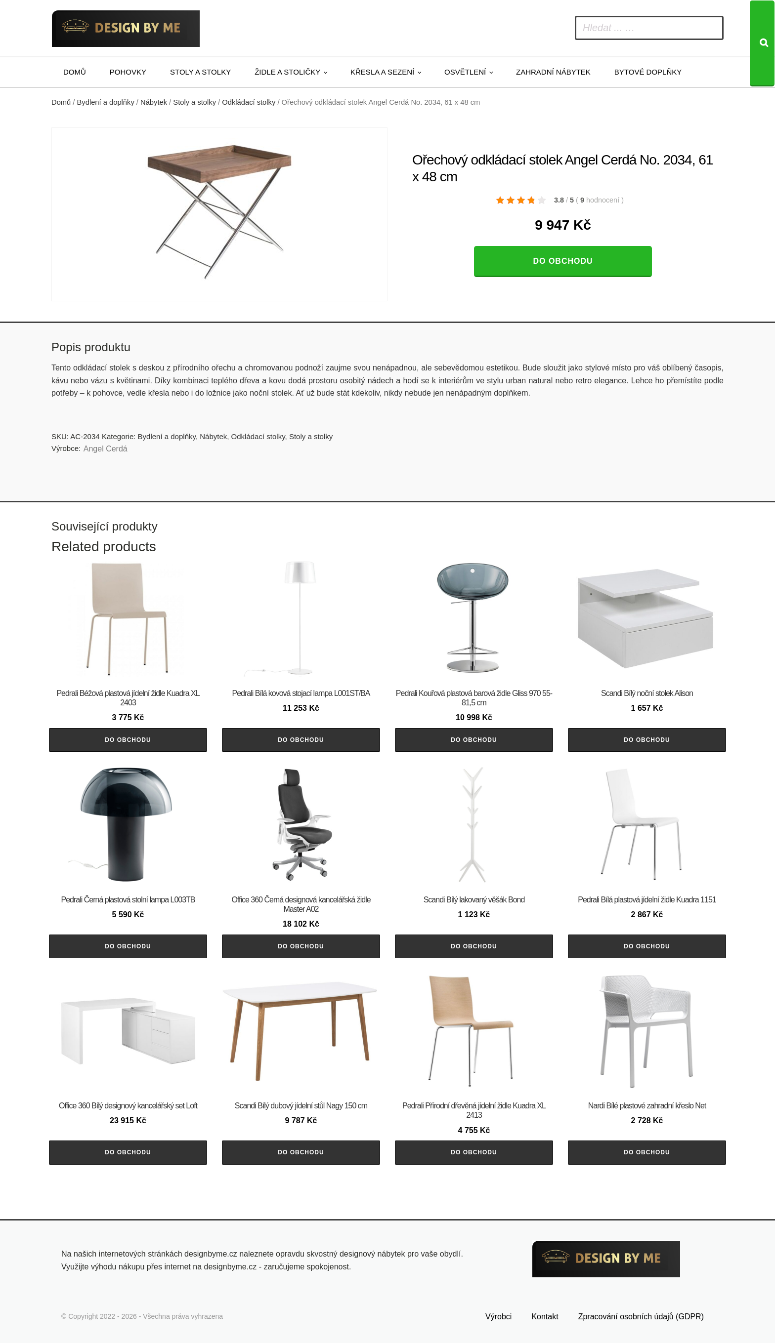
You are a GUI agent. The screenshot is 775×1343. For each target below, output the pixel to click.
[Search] (762, 43)
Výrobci (498, 1316)
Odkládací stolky (248, 102)
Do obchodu (563, 261)
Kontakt (544, 1316)
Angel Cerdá (106, 449)
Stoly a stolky (200, 72)
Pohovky (128, 72)
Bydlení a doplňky (105, 102)
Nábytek (153, 102)
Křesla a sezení (382, 72)
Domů (74, 72)
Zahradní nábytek (553, 72)
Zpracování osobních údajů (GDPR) (641, 1316)
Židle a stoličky (287, 72)
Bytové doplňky (648, 72)
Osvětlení (465, 72)
